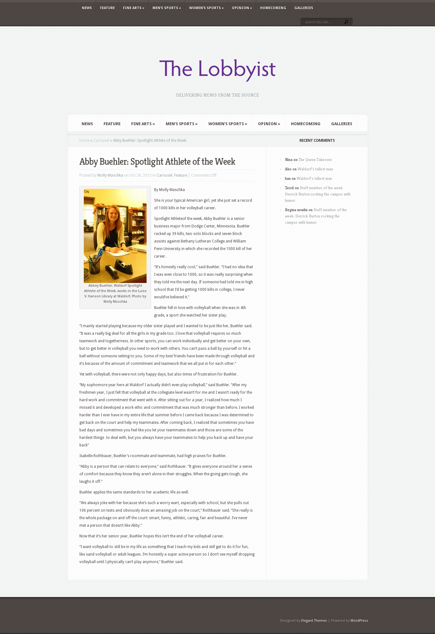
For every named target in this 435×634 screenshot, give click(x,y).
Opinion (242, 8)
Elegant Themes (314, 621)
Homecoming (273, 8)
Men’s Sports (167, 8)
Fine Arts (133, 8)
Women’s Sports (206, 8)
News (87, 8)
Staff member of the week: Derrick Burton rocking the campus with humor (318, 194)
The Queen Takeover (315, 159)
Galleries (303, 8)
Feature (107, 8)
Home (84, 140)
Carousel (101, 140)
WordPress (359, 621)
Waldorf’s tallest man (315, 169)
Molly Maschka (110, 175)
